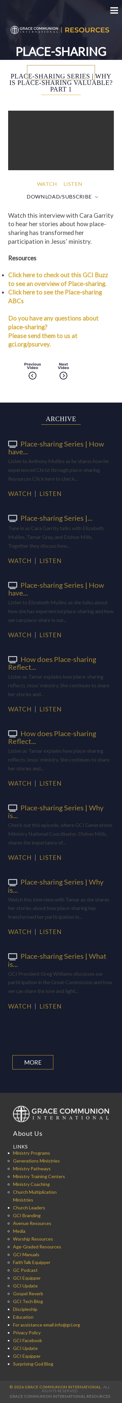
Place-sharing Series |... (50, 518)
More (33, 1062)
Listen (72, 184)
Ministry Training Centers (39, 1176)
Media (19, 1231)
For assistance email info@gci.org (46, 1324)
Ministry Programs (31, 1153)
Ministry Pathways (32, 1168)
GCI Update (25, 1285)
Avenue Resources (32, 1223)
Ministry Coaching (31, 1184)
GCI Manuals (26, 1254)
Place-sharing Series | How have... (56, 447)
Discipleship (25, 1309)
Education (23, 1317)
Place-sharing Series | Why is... (55, 811)
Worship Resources (33, 1239)
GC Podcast (25, 1270)
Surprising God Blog (33, 1364)
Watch (47, 184)
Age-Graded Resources (37, 1246)
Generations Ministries (36, 1160)
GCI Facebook (27, 1340)
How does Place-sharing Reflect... (52, 663)
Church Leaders (29, 1207)
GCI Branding (27, 1215)
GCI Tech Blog (28, 1301)
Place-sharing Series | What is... (57, 960)
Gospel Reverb (28, 1293)
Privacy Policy (27, 1332)
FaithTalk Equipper (31, 1262)
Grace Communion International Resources (59, 1396)
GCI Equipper (27, 1278)
